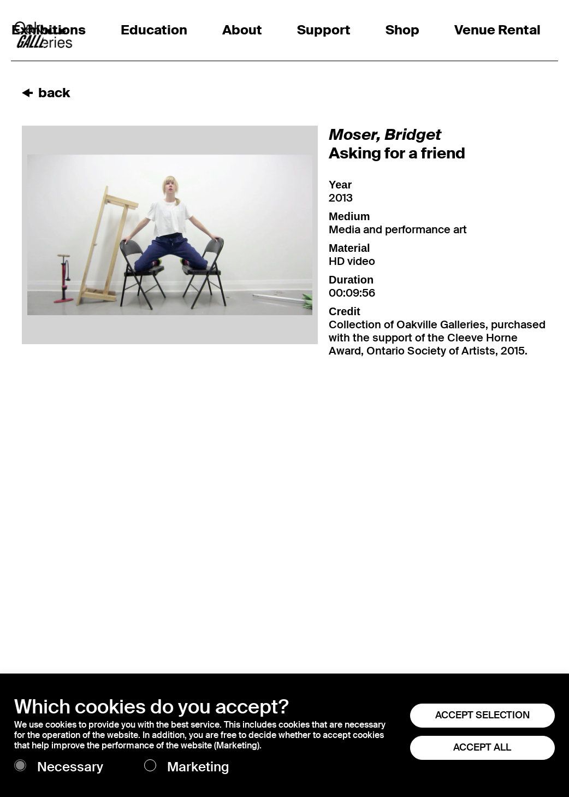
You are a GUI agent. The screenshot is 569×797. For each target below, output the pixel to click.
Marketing (198, 767)
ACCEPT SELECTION (482, 715)
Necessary (70, 767)
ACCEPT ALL (482, 747)
